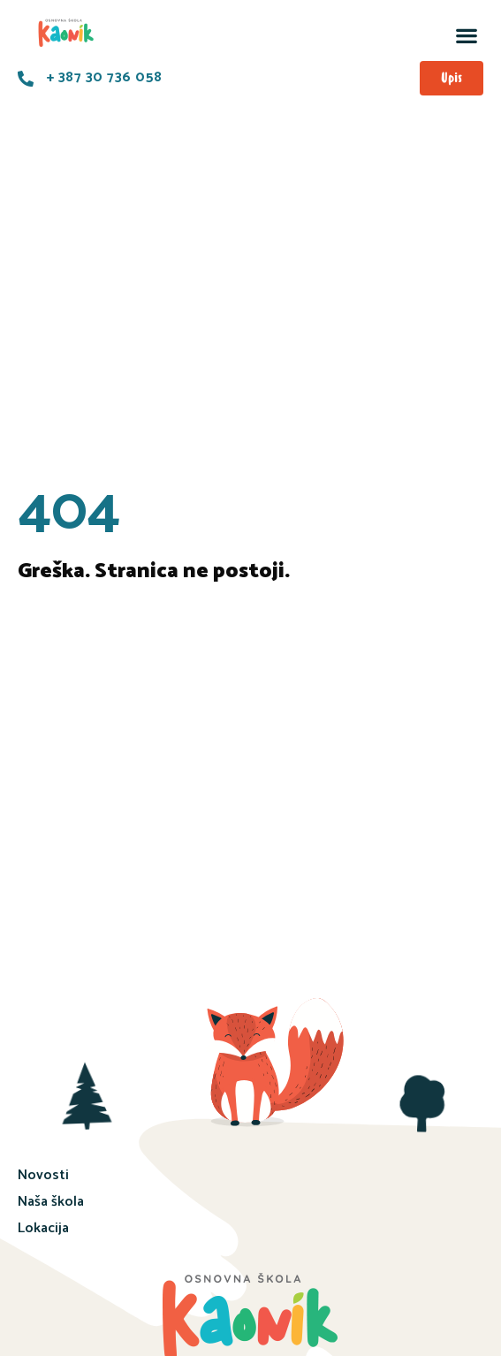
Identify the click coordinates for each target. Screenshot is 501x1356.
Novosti (43, 1175)
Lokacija (43, 1228)
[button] (466, 35)
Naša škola (51, 1202)
